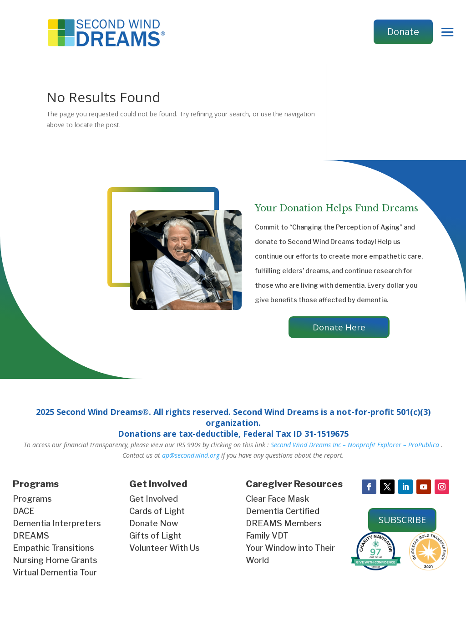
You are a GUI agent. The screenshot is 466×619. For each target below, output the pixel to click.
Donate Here (339, 328)
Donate (403, 31)
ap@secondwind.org (190, 457)
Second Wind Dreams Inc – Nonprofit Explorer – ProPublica (355, 446)
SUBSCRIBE (402, 521)
